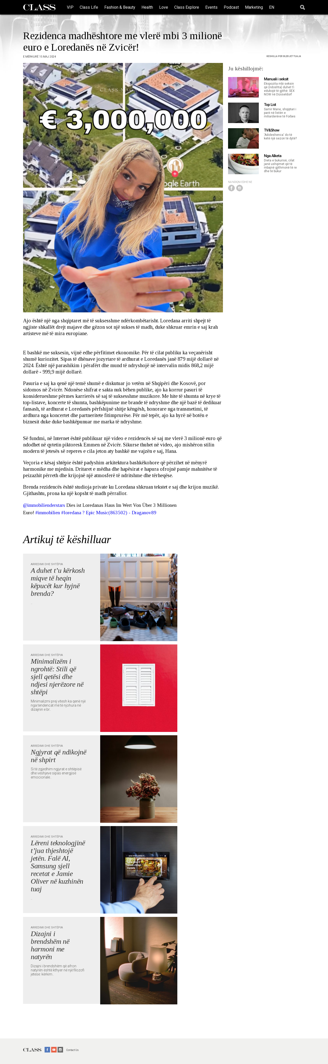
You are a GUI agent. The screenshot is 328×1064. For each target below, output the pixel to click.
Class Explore (186, 7)
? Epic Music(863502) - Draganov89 (119, 512)
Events (211, 7)
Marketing (254, 7)
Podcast (231, 7)
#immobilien (47, 512)
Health (147, 7)
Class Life (89, 7)
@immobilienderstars (44, 505)
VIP (70, 7)
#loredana (71, 512)
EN (271, 7)
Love (163, 7)
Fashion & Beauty (119, 7)
